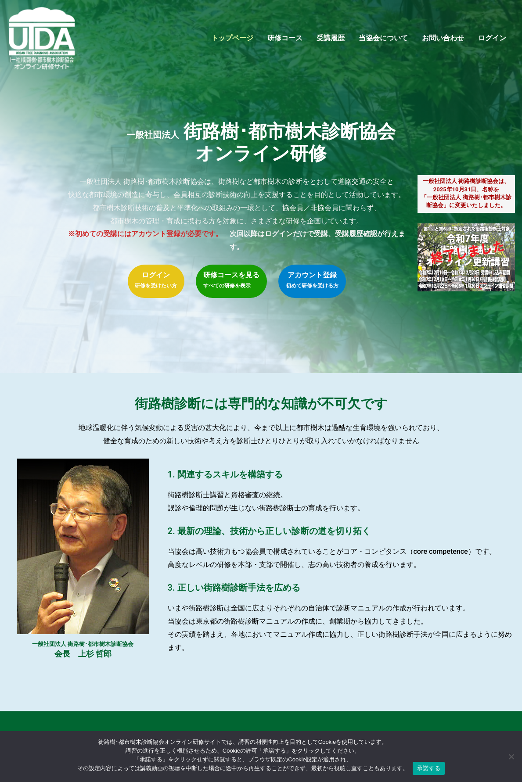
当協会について (383, 40)
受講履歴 (331, 40)
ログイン (492, 40)
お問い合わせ (443, 40)
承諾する (428, 768)
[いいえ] (511, 756)
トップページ (232, 40)
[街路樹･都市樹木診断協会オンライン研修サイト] (44, 40)
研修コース (284, 40)
